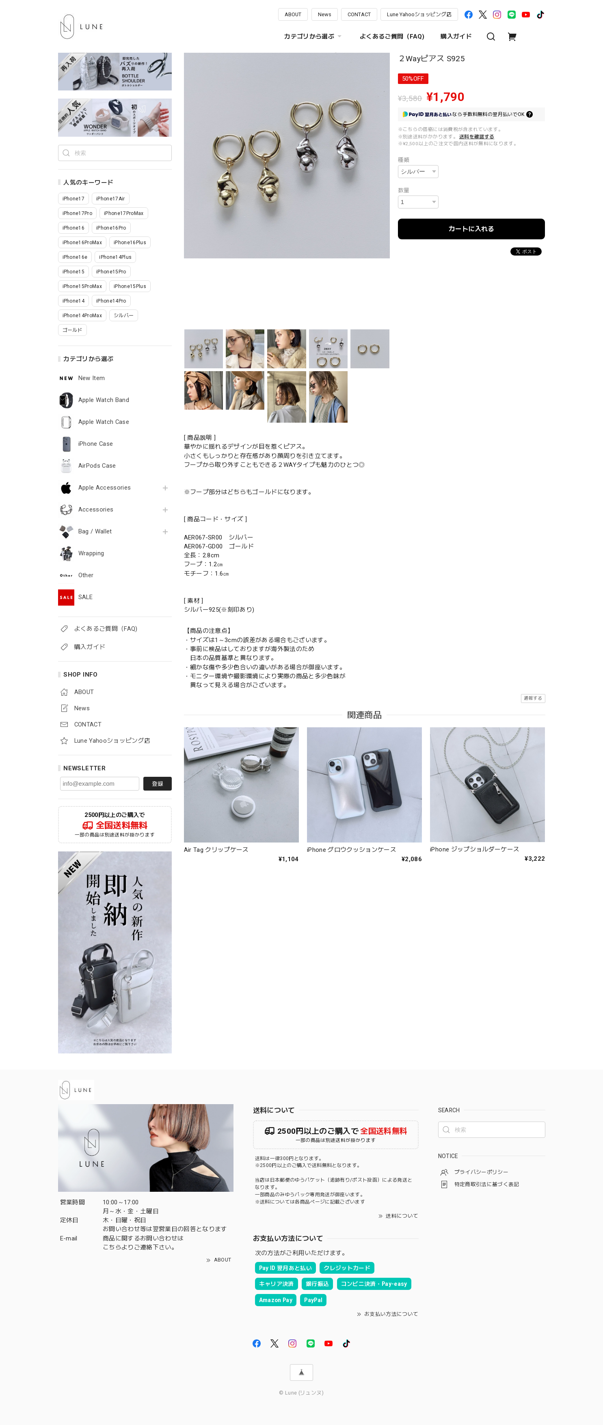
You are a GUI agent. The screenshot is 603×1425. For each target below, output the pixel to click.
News (324, 14)
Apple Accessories (104, 487)
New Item (91, 378)
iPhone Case (95, 444)
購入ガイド (456, 36)
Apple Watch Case (103, 422)
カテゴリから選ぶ (314, 36)
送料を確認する (476, 137)
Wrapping (91, 553)
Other (86, 575)
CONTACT (359, 14)
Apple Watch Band (103, 400)
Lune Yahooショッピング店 (419, 14)
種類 (404, 160)
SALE (85, 597)
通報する (533, 698)
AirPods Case (97, 465)
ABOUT (293, 14)
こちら (112, 1247)
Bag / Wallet (95, 531)
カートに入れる (471, 229)
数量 (404, 190)
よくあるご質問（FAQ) (392, 36)
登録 (157, 783)
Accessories (96, 509)
